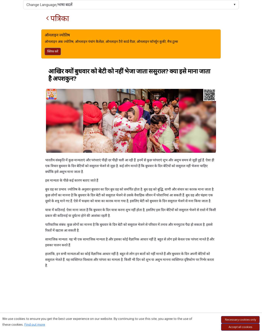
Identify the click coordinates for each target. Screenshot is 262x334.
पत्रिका (57, 18)
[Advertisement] (131, 305)
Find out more (34, 324)
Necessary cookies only (240, 319)
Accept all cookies (240, 327)
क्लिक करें (52, 51)
